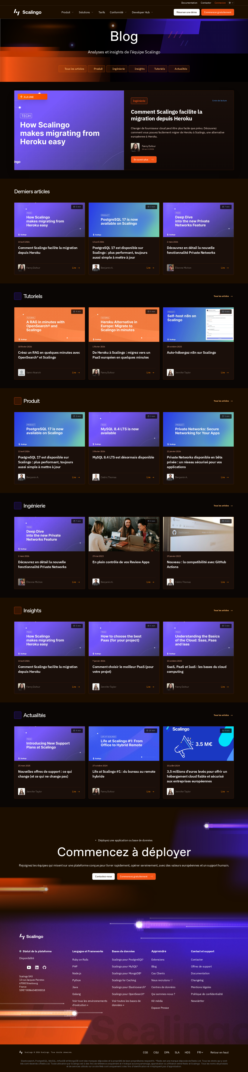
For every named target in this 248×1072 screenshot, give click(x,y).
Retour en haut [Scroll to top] (219, 1052)
